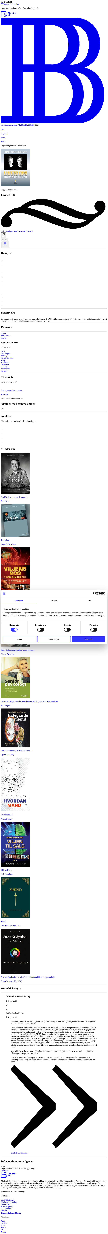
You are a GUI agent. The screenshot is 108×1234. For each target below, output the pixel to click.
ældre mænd (5, 336)
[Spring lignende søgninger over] (54, 347)
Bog (3, 235)
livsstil (3, 338)
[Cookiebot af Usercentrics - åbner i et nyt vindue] (94, 593)
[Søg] (54, 129)
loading (4, 239)
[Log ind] (54, 133)
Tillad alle (88, 639)
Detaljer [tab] (54, 600)
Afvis (19, 639)
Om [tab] (89, 600)
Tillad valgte (54, 639)
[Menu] (54, 142)
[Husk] (54, 137)
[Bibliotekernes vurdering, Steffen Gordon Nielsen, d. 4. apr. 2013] (19, 1153)
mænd (3, 334)
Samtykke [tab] (18, 600)
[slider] (54, 170)
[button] (54, 1167)
